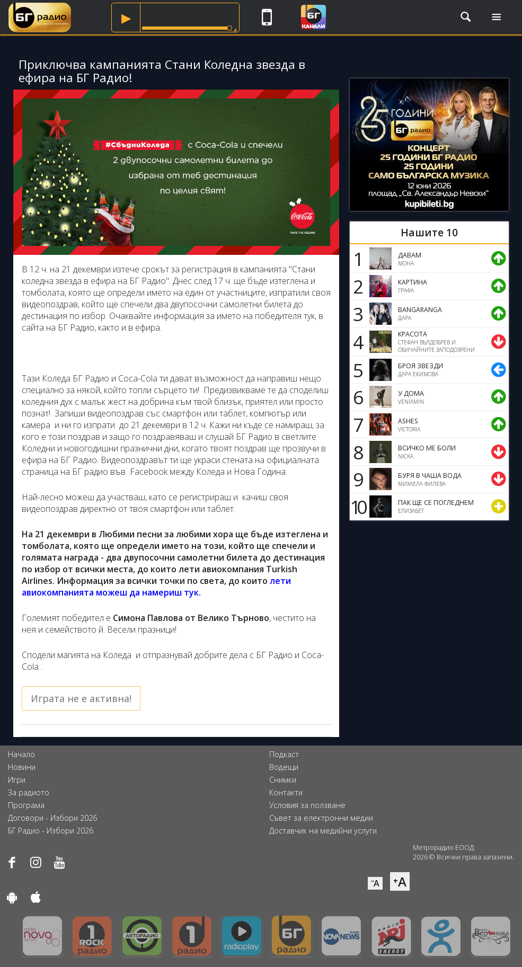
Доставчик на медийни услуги (323, 831)
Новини (22, 767)
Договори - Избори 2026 (52, 818)
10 (357, 506)
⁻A (375, 883)
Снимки (282, 780)
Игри (16, 780)
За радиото (28, 792)
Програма (26, 805)
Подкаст (284, 754)
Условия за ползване (307, 805)
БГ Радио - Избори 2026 (50, 831)
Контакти (286, 792)
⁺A (399, 881)
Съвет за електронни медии (321, 818)
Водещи (283, 767)
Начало (21, 754)
